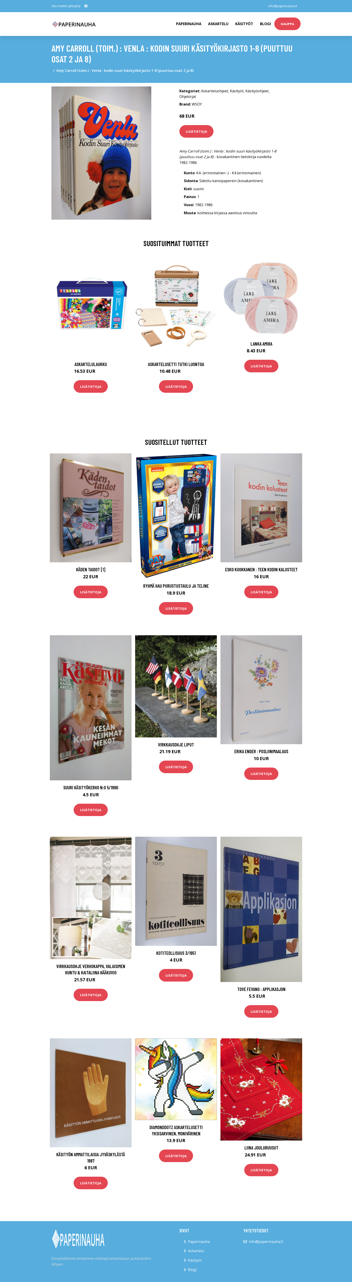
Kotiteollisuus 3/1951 (176, 953)
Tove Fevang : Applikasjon (261, 989)
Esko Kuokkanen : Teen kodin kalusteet (261, 569)
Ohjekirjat (187, 96)
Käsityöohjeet (256, 90)
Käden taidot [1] (90, 569)
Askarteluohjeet (214, 90)
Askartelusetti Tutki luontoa (176, 364)
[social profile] (86, 6)
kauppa (287, 24)
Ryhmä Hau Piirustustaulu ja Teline (176, 586)
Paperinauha (199, 1241)
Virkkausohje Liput (176, 744)
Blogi (265, 23)
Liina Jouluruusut (261, 1147)
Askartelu (218, 23)
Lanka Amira (261, 343)
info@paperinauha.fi (282, 6)
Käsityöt (244, 23)
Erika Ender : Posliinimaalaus (261, 751)
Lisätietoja (196, 131)
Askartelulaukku (91, 364)
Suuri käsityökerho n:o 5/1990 (90, 787)
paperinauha (188, 23)
